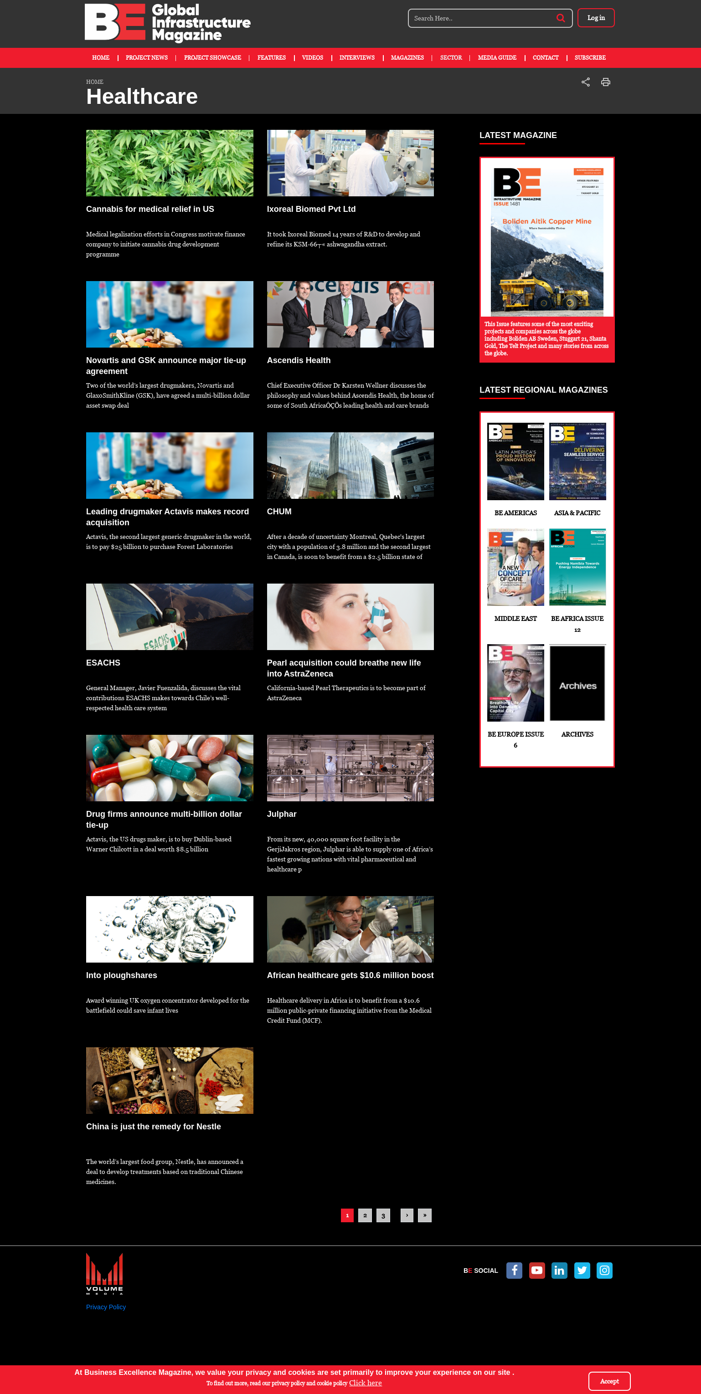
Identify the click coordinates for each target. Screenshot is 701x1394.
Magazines (407, 58)
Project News (147, 58)
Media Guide (497, 58)
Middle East (515, 575)
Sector (451, 58)
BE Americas (515, 470)
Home (100, 58)
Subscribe (590, 58)
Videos (312, 58)
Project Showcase (212, 58)
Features (272, 58)
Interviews (357, 58)
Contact (545, 58)
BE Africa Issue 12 (577, 580)
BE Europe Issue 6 (515, 696)
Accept (609, 1381)
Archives (577, 691)
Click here (365, 1383)
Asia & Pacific (577, 470)
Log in (594, 17)
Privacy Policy (106, 1307)
